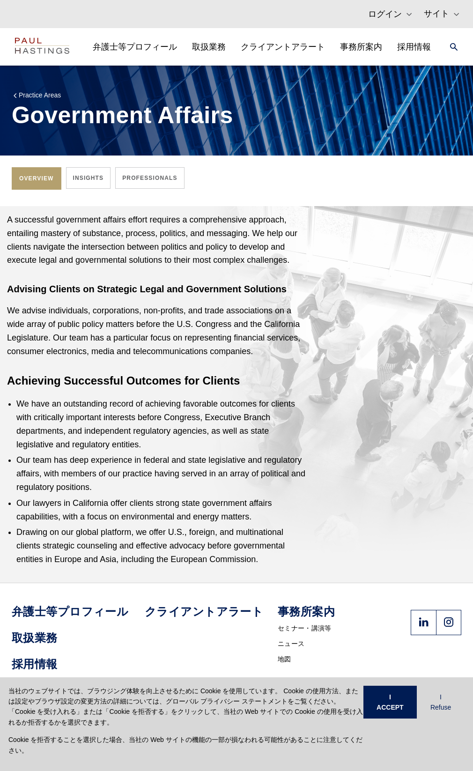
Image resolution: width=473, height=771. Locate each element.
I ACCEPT (390, 702)
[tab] (36, 178)
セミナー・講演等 (304, 628)
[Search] (451, 47)
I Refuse (440, 702)
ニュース (291, 643)
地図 (284, 659)
